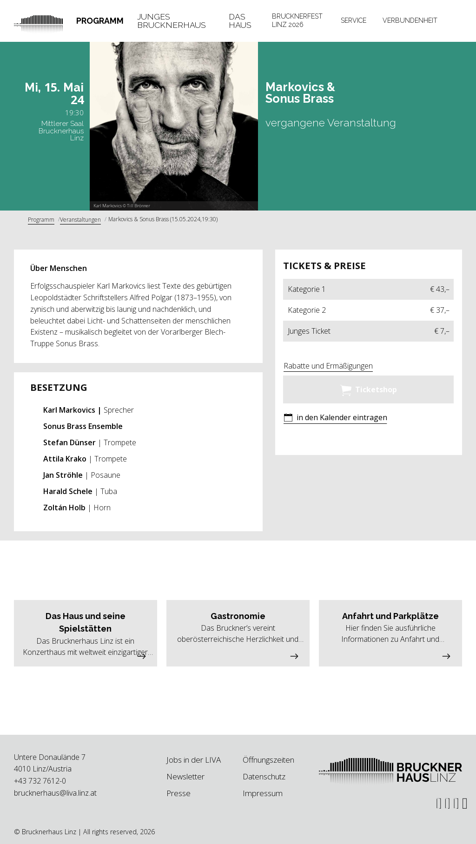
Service (353, 20)
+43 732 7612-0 (40, 781)
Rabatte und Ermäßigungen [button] (328, 366)
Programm (100, 21)
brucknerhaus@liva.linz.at (55, 793)
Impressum (263, 793)
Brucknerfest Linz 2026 (297, 20)
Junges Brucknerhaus (171, 21)
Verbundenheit (410, 20)
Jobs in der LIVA (193, 759)
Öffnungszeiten (268, 759)
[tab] (100, 21)
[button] (335, 418)
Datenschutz (264, 776)
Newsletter (185, 776)
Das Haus (240, 21)
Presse (178, 793)
